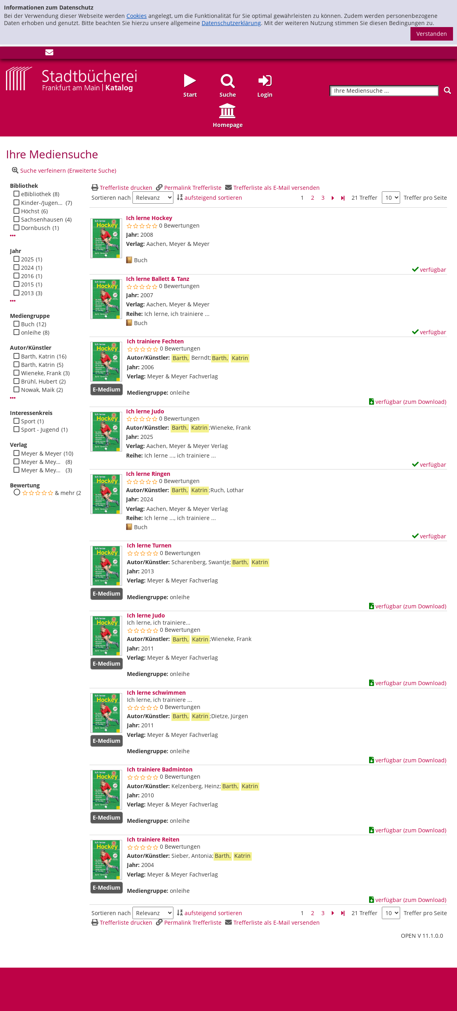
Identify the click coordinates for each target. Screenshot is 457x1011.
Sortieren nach (111, 197)
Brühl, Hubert (39, 381)
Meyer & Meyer (41, 453)
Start (190, 94)
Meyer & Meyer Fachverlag (42, 462)
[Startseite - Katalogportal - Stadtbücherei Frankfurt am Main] (71, 78)
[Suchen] (447, 90)
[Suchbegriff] (384, 91)
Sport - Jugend (40, 429)
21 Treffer (364, 197)
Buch (28, 324)
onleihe (31, 332)
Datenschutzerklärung (231, 23)
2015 (27, 284)
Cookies (136, 15)
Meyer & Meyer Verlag (42, 470)
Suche (228, 94)
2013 (27, 293)
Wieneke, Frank (41, 373)
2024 (27, 267)
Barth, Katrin (38, 356)
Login (264, 94)
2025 (27, 259)
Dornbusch (36, 228)
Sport (28, 421)
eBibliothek (36, 194)
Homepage (228, 125)
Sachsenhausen (42, 219)
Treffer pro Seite (425, 197)
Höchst (30, 211)
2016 (27, 276)
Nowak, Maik (37, 389)
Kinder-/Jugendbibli (42, 202)
